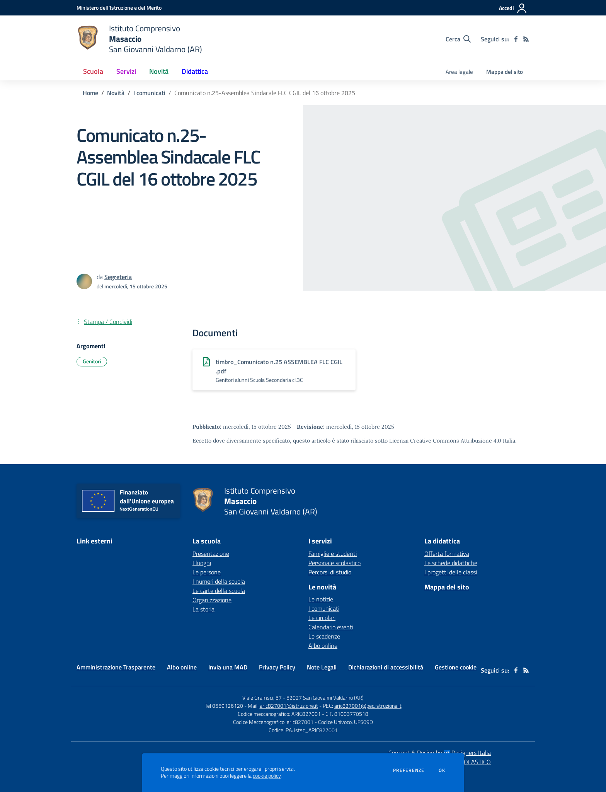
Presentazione (210, 553)
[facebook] (515, 39)
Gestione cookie (456, 667)
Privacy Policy (277, 667)
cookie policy (267, 776)
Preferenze (408, 770)
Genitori (92, 361)
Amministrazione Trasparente (116, 667)
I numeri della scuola (218, 581)
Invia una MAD (227, 667)
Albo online (322, 645)
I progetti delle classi (450, 572)
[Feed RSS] (526, 39)
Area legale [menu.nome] (459, 71)
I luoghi (201, 562)
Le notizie (320, 599)
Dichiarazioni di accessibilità (385, 667)
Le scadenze (324, 636)
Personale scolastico (334, 562)
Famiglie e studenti (332, 553)
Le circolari (321, 617)
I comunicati (149, 92)
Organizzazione (212, 600)
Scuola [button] (93, 71)
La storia (203, 609)
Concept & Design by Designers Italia (439, 752)
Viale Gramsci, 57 (262, 697)
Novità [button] (159, 71)
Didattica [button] (195, 71)
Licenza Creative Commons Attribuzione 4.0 (445, 440)
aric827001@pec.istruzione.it (368, 706)
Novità (115, 92)
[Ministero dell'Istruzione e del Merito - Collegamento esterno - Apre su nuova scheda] (119, 7)
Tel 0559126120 (224, 706)
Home (90, 92)
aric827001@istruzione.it (289, 706)
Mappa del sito (504, 71)
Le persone (206, 572)
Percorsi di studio (329, 572)
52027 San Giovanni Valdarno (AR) (325, 697)
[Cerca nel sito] (458, 39)
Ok (442, 770)
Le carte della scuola (218, 590)
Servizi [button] (126, 71)
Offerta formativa (446, 553)
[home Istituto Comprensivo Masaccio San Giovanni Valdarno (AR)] (139, 39)
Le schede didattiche (450, 562)
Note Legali (322, 667)
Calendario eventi (330, 627)
